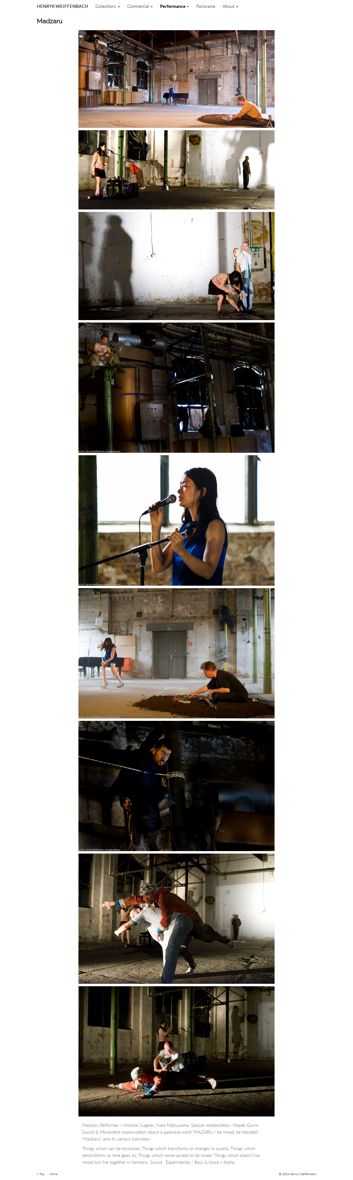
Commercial (140, 6)
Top (40, 1174)
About (230, 6)
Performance (174, 6)
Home (53, 1174)
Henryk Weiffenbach (62, 5)
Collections (107, 6)
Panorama (205, 6)
